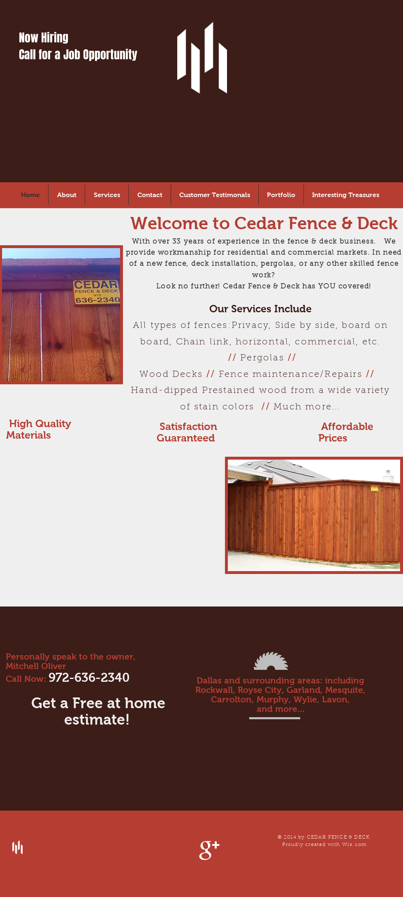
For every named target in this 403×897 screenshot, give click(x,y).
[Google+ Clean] (209, 850)
